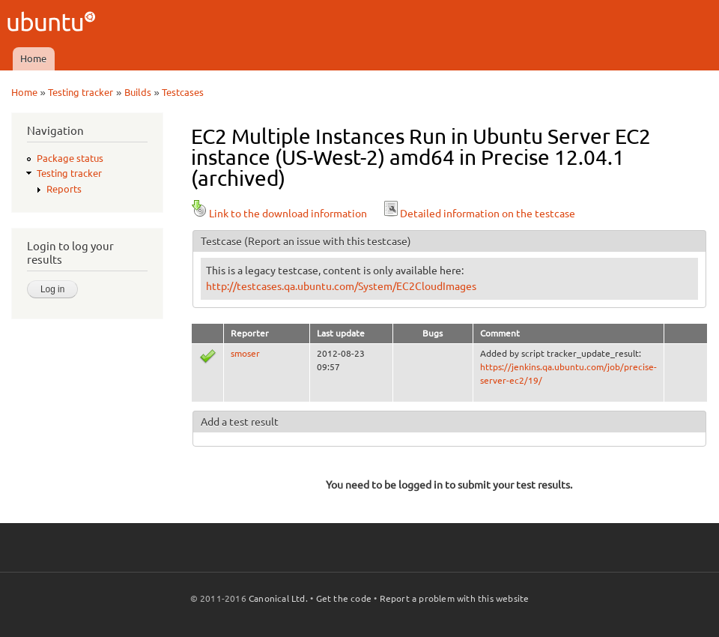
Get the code (343, 598)
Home (33, 58)
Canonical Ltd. (278, 598)
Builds (137, 92)
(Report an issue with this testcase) (327, 241)
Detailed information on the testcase (478, 214)
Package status (70, 158)
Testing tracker (80, 92)
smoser (245, 353)
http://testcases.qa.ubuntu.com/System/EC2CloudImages (341, 286)
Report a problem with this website (455, 598)
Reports (64, 189)
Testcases (183, 92)
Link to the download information (279, 214)
